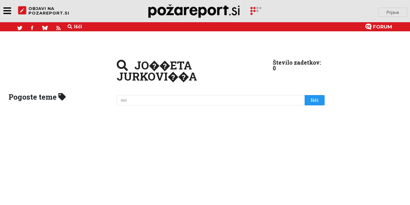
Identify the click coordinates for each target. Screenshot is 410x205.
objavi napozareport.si (43, 11)
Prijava (392, 11)
